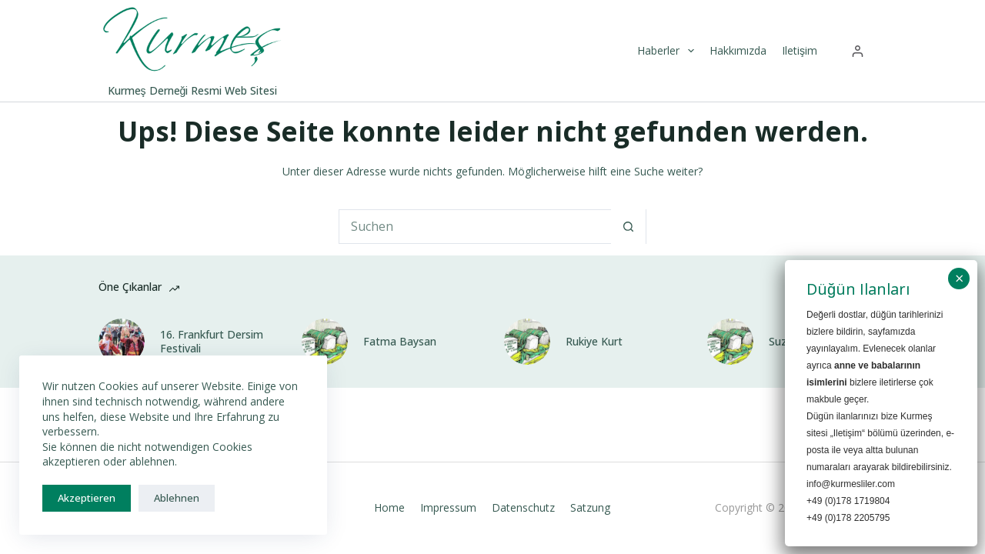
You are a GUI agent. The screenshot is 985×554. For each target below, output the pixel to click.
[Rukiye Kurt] (527, 342)
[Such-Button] (628, 226)
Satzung (590, 508)
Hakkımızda (738, 50)
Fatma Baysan (399, 342)
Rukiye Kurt (594, 342)
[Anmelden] (857, 51)
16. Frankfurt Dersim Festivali (211, 341)
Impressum (448, 508)
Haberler (667, 50)
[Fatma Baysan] (325, 342)
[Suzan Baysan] (730, 342)
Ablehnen (176, 498)
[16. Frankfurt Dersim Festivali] (121, 342)
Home (389, 508)
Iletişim (799, 50)
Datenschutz (523, 508)
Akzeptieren (86, 498)
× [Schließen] (959, 278)
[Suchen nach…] (475, 226)
